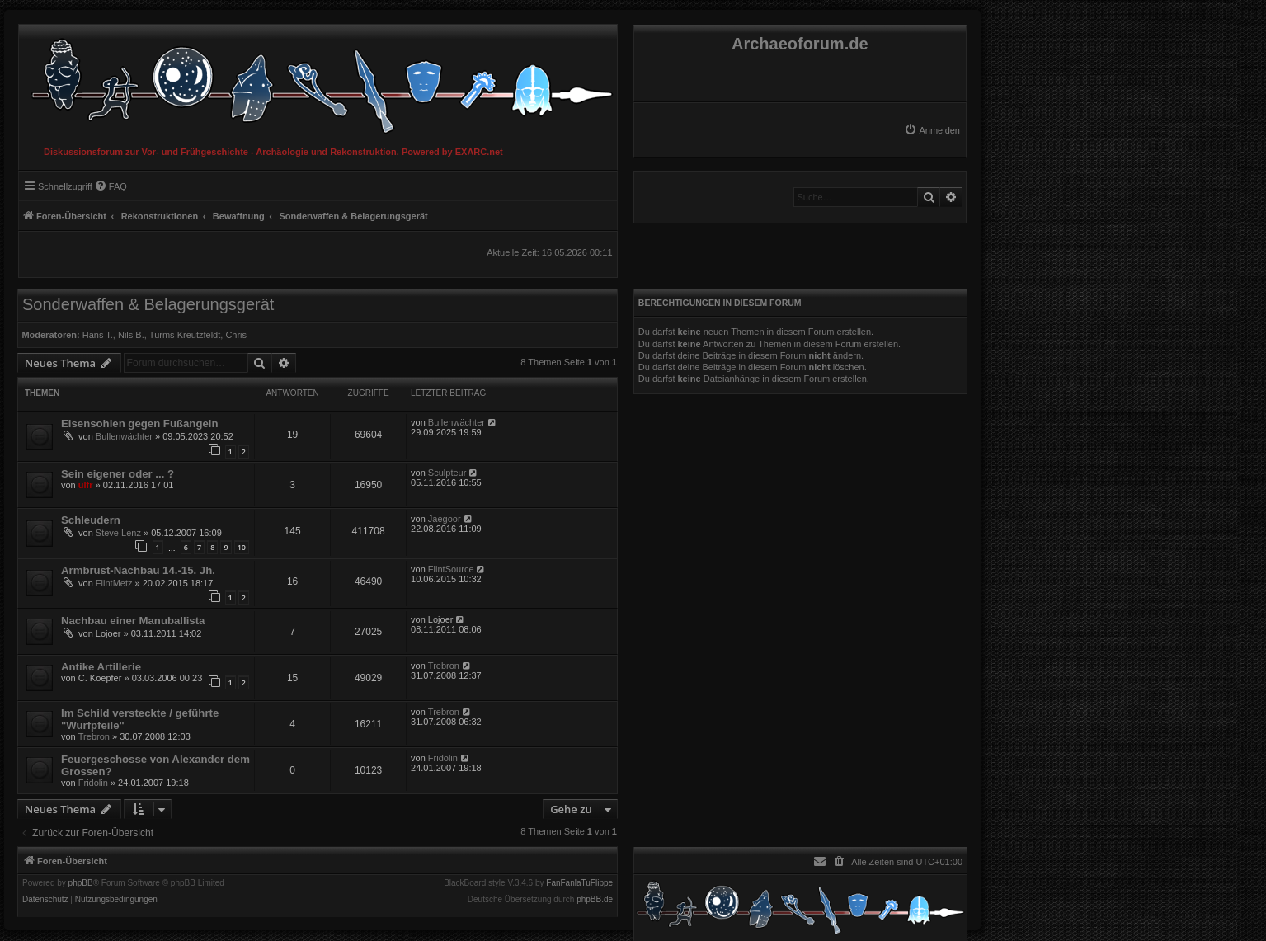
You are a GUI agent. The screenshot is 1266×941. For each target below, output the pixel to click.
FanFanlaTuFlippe (579, 883)
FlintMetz (114, 583)
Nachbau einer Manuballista (133, 620)
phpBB (80, 883)
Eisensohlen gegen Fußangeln (140, 423)
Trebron (443, 665)
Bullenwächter (124, 436)
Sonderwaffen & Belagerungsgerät (148, 304)
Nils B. (131, 335)
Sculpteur (447, 473)
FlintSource (451, 569)
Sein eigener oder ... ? (117, 474)
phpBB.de (595, 900)
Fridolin (93, 783)
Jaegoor (444, 519)
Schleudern (90, 520)
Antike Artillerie (101, 667)
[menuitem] (932, 130)
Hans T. (97, 335)
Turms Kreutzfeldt (184, 335)
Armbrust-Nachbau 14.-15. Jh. (138, 570)
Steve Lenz (118, 533)
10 (242, 547)
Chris (236, 335)
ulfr (85, 485)
